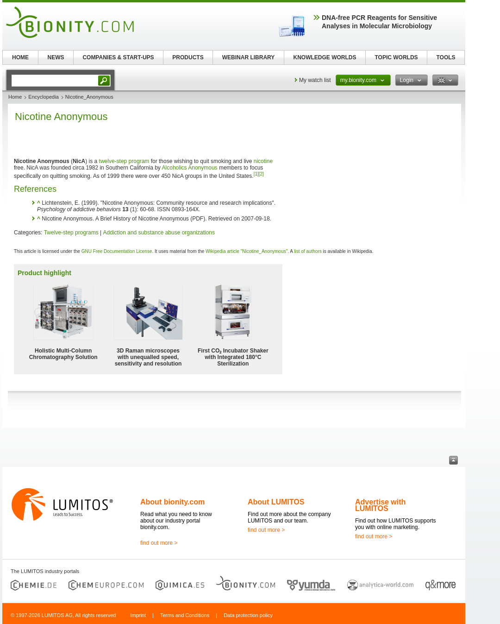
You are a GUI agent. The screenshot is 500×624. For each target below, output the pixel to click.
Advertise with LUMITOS (380, 505)
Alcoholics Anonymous (190, 167)
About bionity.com (172, 502)
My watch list (315, 80)
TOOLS (445, 57)
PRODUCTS (187, 57)
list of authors (307, 251)
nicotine (263, 161)
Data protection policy (248, 615)
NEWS (56, 57)
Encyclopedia (43, 97)
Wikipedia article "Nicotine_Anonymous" (247, 251)
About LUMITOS (276, 502)
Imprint (138, 615)
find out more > (158, 543)
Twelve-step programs (71, 232)
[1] (256, 173)
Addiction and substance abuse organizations (159, 232)
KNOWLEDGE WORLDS (325, 57)
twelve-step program (124, 161)
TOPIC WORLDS (396, 57)
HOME (20, 57)
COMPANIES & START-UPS (118, 57)
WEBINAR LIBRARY (248, 57)
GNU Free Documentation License (116, 251)
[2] (261, 173)
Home (15, 97)
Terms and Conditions (184, 615)
